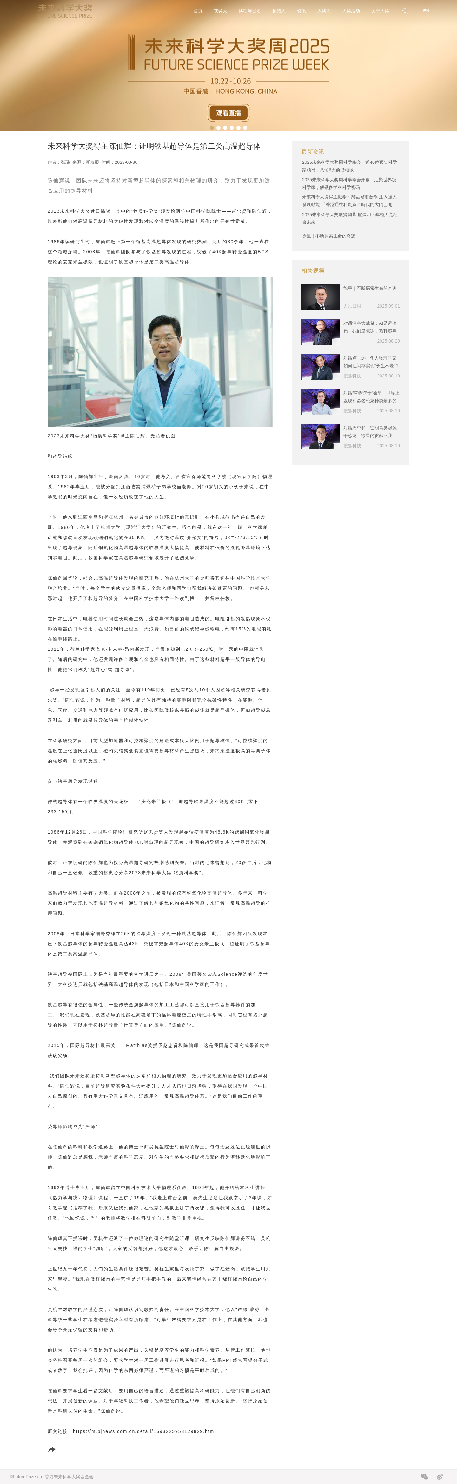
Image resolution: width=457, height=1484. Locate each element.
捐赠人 (279, 10)
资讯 (301, 10)
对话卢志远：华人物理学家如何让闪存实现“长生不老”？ (371, 362)
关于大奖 (380, 10)
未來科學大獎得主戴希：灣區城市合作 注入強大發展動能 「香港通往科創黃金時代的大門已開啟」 (349, 204)
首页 (198, 10)
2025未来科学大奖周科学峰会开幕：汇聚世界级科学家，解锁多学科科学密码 (349, 183)
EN (426, 10)
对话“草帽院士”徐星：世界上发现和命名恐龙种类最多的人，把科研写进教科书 (371, 397)
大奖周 (324, 10)
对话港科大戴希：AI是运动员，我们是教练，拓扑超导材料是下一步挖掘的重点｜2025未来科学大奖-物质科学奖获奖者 (371, 328)
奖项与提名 (250, 10)
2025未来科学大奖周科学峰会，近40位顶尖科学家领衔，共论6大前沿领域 (349, 166)
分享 (59, 1449)
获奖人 (220, 10)
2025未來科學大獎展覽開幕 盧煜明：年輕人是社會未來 (350, 218)
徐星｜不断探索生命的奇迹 (328, 235)
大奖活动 (351, 10)
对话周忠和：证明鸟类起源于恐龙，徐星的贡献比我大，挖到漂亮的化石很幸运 (370, 432)
